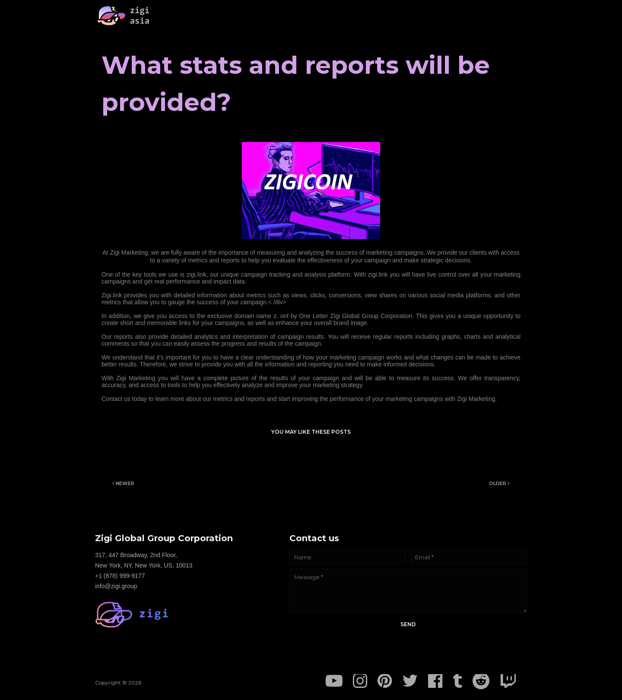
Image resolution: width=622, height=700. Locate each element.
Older (497, 483)
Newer (125, 483)
